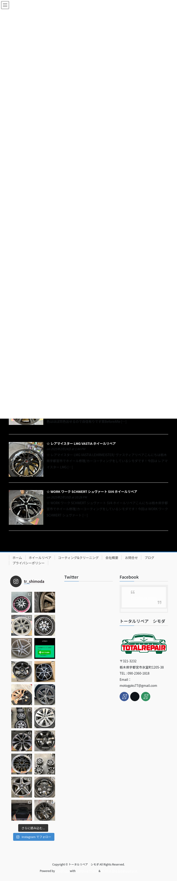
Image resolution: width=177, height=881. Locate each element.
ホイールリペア (40, 557)
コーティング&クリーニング (78, 557)
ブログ (149, 557)
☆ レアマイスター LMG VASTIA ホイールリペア (81, 443)
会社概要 (111, 557)
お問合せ (131, 557)
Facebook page (144, 598)
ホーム (17, 557)
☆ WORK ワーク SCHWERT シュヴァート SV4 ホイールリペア (92, 491)
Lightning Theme (87, 871)
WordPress (62, 871)
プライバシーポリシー (28, 563)
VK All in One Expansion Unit (119, 871)
